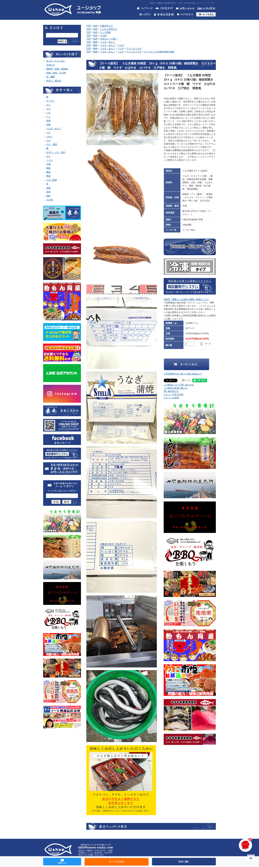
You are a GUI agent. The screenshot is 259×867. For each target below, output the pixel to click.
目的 (95, 26)
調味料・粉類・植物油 (57, 69)
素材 (95, 42)
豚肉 (48, 172)
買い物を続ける (171, 391)
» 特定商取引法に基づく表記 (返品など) (183, 374)
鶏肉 (48, 168)
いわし (49, 136)
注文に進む (183, 861)
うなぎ (120, 45)
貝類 (48, 124)
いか (48, 112)
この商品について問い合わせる (179, 385)
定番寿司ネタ (106, 26)
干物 (48, 164)
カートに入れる (116, 861)
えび (48, 109)
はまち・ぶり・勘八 (56, 152)
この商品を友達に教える (175, 388)
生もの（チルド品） (56, 61)
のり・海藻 (51, 144)
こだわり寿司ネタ (108, 29)
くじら (49, 160)
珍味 (48, 192)
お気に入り (62, 861)
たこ (48, 116)
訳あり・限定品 (53, 80)
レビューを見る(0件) (174, 394)
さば (48, 140)
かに (48, 105)
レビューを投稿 (171, 397)
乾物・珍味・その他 (56, 73)
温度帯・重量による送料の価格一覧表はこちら (186, 299)
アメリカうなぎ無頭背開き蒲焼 (159, 52)
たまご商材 (51, 180)
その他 (49, 200)
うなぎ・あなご (53, 128)
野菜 (48, 176)
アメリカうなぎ (134, 48)
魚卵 (48, 120)
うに (48, 132)
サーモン (50, 101)
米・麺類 (50, 77)
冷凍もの (50, 65)
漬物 (48, 188)
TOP (88, 26)
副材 (48, 196)
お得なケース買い (108, 39)
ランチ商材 (105, 32)
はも (48, 156)
